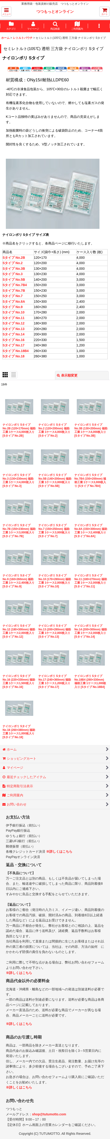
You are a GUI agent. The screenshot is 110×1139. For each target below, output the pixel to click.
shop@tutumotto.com (49, 1114)
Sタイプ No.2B (14, 257)
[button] (6, 12)
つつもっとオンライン (55, 11)
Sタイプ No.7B (14, 290)
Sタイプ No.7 (13, 296)
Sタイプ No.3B (14, 268)
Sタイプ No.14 (13, 334)
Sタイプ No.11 (13, 318)
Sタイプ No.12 (13, 323)
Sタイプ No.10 (13, 312)
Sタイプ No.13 (13, 329)
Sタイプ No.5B (14, 279)
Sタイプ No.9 (13, 307)
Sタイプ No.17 (13, 345)
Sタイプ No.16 (13, 340)
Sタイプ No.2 (13, 263)
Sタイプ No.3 (13, 274)
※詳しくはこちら (59, 851)
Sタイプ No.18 (13, 356)
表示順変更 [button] (67, 375)
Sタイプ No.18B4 (16, 351)
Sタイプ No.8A (14, 301)
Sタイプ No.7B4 (15, 285)
